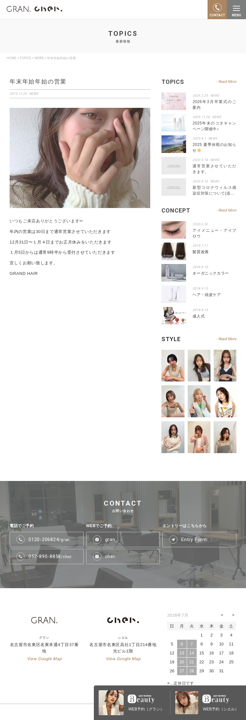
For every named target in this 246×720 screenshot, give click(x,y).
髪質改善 (201, 252)
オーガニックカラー (211, 273)
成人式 (199, 316)
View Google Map (44, 658)
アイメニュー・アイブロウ (214, 233)
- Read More (226, 339)
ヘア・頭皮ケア (207, 294)
